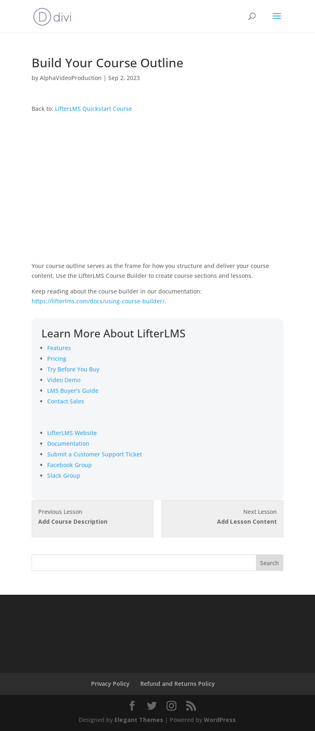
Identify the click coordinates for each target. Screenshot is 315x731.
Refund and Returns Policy (177, 683)
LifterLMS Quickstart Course (93, 108)
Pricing (56, 358)
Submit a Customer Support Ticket (94, 454)
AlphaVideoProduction (71, 78)
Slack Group (63, 475)
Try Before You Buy (73, 369)
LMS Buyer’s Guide (72, 390)
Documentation (68, 443)
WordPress (220, 720)
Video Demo (63, 380)
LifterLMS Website (72, 433)
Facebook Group (69, 465)
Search (269, 563)
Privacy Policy (110, 683)
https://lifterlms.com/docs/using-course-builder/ (98, 301)
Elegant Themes (138, 720)
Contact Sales (65, 401)
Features (59, 348)
